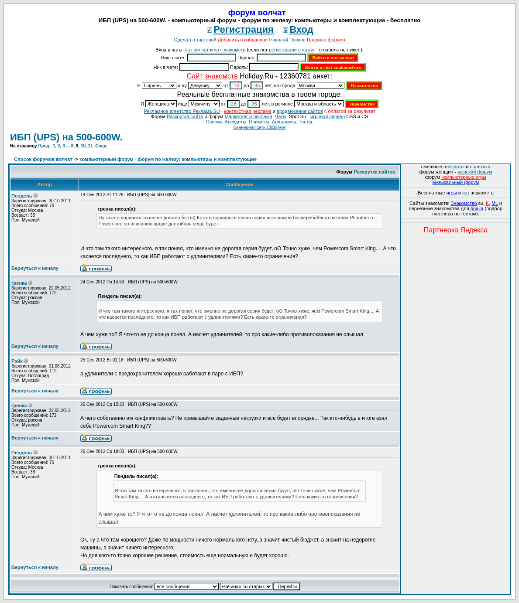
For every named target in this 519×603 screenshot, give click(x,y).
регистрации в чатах (291, 49)
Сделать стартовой (195, 39)
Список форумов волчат (43, 159)
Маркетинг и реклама (248, 116)
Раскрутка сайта (185, 116)
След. (101, 145)
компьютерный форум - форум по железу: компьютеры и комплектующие (168, 159)
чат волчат (197, 49)
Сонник (214, 121)
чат (466, 192)
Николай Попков (287, 39)
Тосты (305, 121)
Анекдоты (236, 121)
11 (90, 145)
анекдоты (453, 166)
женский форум (474, 171)
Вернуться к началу (34, 268)
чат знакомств (229, 49)
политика (480, 166)
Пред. (44, 145)
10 (83, 145)
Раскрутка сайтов (374, 171)
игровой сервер (327, 116)
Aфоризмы (284, 121)
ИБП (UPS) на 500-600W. (66, 137)
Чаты (280, 116)
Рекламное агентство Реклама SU (182, 111)
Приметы (259, 121)
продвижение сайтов (300, 111)
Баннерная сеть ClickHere (260, 127)
